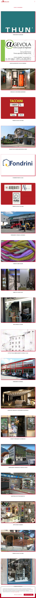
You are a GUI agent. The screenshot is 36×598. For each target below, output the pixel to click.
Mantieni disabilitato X (18, 594)
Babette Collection (18, 292)
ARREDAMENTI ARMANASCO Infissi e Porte (18, 467)
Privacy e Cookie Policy (15, 591)
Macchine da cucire (18, 324)
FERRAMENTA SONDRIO (18, 381)
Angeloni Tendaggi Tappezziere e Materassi (18, 410)
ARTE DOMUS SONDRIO (18, 524)
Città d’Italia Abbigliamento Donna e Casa (18, 353)
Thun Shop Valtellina (18, 34)
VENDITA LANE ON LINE (18, 263)
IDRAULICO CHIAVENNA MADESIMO (18, 92)
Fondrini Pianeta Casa (18, 177)
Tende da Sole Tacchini (17, 120)
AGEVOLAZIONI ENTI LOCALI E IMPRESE (18, 63)
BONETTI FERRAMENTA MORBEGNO (18, 438)
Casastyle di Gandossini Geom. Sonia (18, 149)
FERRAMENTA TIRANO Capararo (18, 235)
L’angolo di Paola (18, 586)
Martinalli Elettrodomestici (18, 496)
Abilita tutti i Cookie (28, 594)
